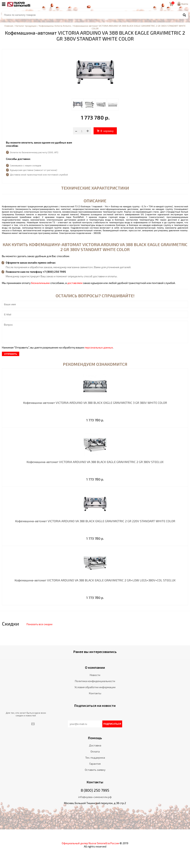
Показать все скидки (39, 624)
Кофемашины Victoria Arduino (55, 25)
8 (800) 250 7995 (95, 790)
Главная (8, 25)
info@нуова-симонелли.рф (95, 797)
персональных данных (99, 347)
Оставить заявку (95, 769)
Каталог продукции (26, 25)
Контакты (95, 693)
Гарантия (95, 763)
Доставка (95, 745)
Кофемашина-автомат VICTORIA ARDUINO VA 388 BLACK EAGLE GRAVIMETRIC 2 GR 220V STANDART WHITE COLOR (95, 521)
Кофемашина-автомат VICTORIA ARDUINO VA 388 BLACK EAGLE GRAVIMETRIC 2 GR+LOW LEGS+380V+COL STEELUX (95, 580)
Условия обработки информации (95, 687)
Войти (184, 3)
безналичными (40, 283)
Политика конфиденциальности (95, 681)
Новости (95, 675)
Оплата (95, 751)
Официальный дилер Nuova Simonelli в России (90, 843)
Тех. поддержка (95, 757)
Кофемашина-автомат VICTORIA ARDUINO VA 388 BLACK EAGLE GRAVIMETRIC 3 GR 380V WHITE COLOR (95, 402)
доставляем (75, 283)
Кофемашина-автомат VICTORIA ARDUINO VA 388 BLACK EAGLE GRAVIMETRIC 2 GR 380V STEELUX (95, 462)
